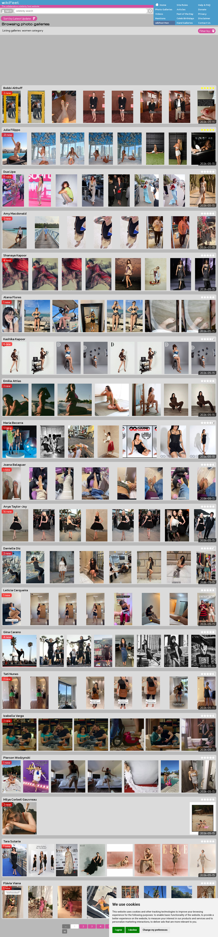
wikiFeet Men (162, 23)
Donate (202, 9)
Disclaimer (204, 18)
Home (163, 5)
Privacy (202, 14)
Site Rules (182, 5)
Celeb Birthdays (185, 18)
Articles (181, 9)
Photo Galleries (163, 9)
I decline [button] (132, 930)
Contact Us (204, 23)
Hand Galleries (185, 23)
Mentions (160, 18)
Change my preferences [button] (155, 930)
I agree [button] (118, 930)
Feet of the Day (185, 14)
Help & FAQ (204, 5)
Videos (159, 14)
